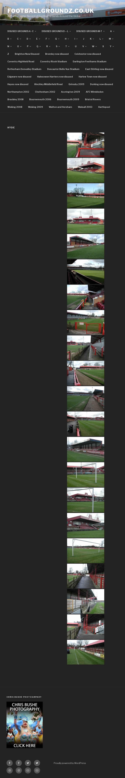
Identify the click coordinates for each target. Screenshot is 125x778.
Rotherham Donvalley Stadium (24, 69)
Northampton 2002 (18, 91)
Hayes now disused (17, 84)
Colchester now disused (88, 54)
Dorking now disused (101, 84)
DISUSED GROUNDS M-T (90, 31)
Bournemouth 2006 (40, 99)
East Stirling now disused (99, 69)
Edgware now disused (19, 76)
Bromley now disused (57, 54)
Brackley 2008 (15, 99)
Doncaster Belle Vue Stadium (63, 69)
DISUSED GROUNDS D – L (56, 31)
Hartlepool (104, 107)
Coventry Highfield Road (20, 61)
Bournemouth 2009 (68, 99)
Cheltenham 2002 (45, 91)
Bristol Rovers (93, 99)
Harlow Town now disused (93, 76)
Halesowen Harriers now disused (55, 76)
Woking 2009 (35, 107)
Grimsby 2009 (76, 84)
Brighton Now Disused (27, 54)
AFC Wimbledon (94, 91)
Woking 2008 (14, 107)
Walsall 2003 (85, 107)
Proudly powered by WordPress (70, 763)
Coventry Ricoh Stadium (53, 61)
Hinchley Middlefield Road (48, 84)
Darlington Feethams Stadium (89, 61)
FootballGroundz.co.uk (50, 10)
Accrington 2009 (70, 91)
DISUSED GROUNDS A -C (22, 31)
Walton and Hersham (60, 107)
